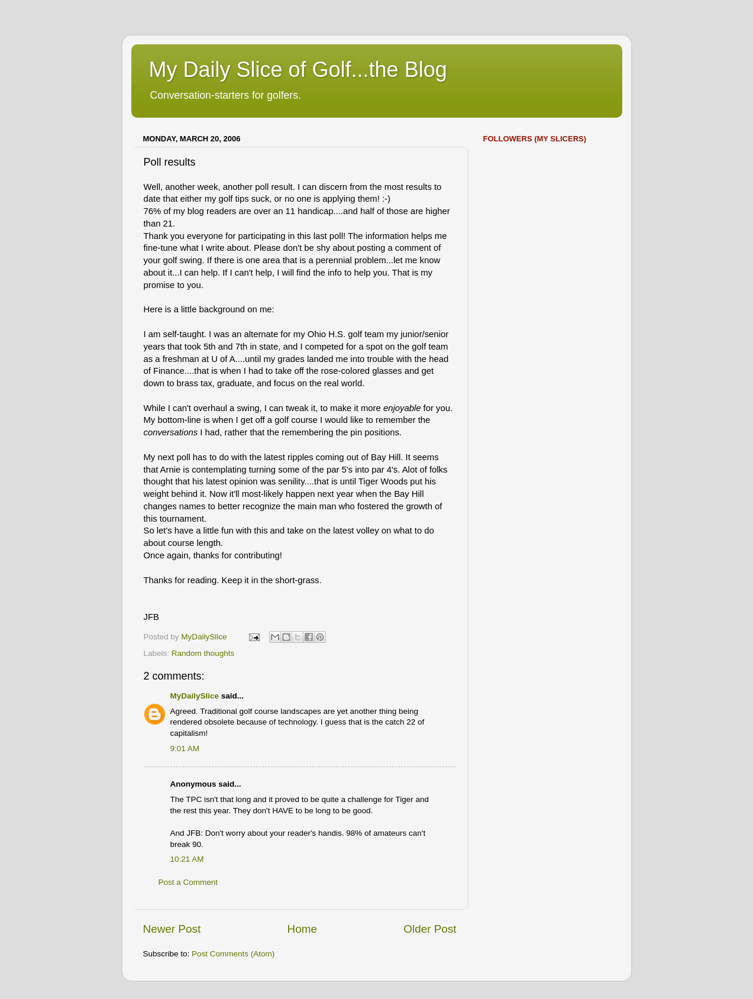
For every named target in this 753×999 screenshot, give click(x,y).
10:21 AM (187, 859)
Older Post (429, 929)
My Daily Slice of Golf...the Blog (298, 69)
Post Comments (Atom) (233, 953)
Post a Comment (188, 882)
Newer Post (172, 929)
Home (302, 929)
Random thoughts (203, 653)
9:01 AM (185, 748)
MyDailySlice (194, 695)
